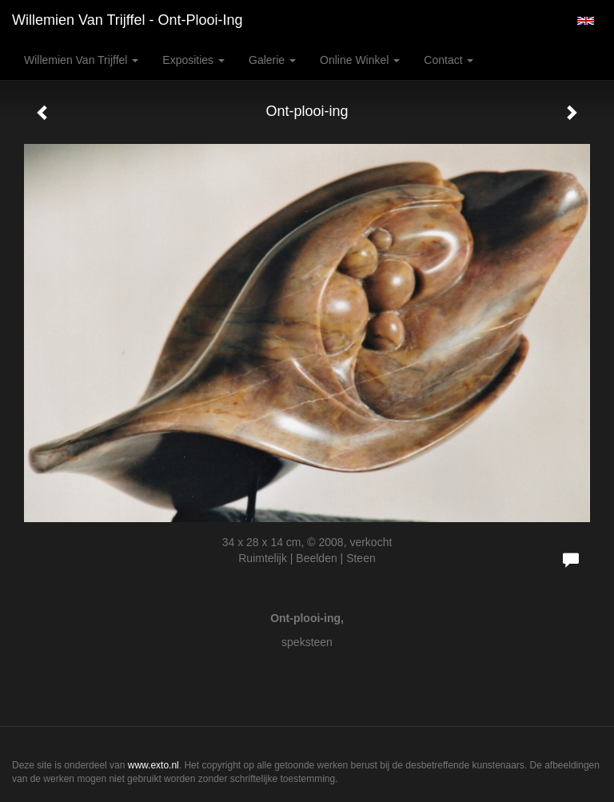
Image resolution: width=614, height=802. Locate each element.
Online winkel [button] (360, 60)
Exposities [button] (193, 60)
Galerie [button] (272, 60)
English (585, 21)
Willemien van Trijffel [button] (81, 60)
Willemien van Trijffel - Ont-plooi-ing (127, 20)
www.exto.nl (153, 765)
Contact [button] (448, 60)
